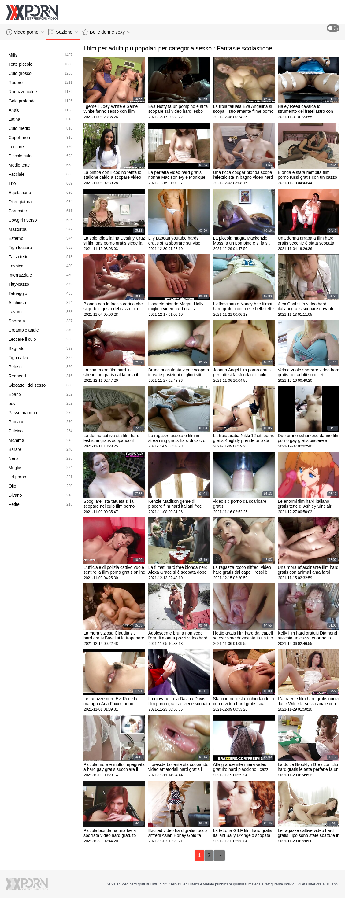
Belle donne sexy (106, 32)
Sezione (63, 32)
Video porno (25, 32)
